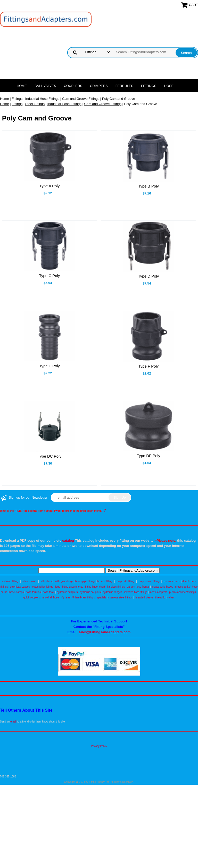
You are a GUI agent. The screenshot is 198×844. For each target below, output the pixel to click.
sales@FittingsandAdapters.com (104, 632)
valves (171, 597)
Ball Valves (45, 86)
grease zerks (182, 586)
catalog (68, 540)
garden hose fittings (138, 586)
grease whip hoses (162, 586)
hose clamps (16, 592)
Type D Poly (148, 276)
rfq (62, 597)
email (13, 721)
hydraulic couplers (90, 592)
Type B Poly (148, 186)
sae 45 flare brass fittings (80, 597)
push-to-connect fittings (182, 592)
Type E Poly (49, 366)
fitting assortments (72, 586)
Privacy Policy (99, 746)
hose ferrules (33, 592)
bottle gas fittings (63, 581)
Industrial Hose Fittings (42, 99)
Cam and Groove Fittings (81, 99)
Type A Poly (49, 186)
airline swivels (30, 581)
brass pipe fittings (85, 581)
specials (101, 597)
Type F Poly (148, 366)
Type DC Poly (49, 456)
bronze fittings (105, 581)
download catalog (20, 586)
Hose (169, 86)
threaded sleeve (144, 597)
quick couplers (31, 597)
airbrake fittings (11, 581)
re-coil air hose (50, 597)
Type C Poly (49, 275)
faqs (57, 586)
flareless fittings (116, 586)
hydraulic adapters (67, 592)
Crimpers (99, 86)
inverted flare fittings (135, 592)
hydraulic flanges (112, 592)
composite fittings (125, 581)
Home (22, 86)
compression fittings (149, 581)
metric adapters (158, 592)
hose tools (49, 592)
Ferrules (124, 86)
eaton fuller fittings (42, 586)
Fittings (148, 86)
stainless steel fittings (120, 597)
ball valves (46, 581)
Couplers (73, 86)
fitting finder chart (95, 586)
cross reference (171, 581)
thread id (160, 597)
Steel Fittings (35, 104)
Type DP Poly (148, 455)
